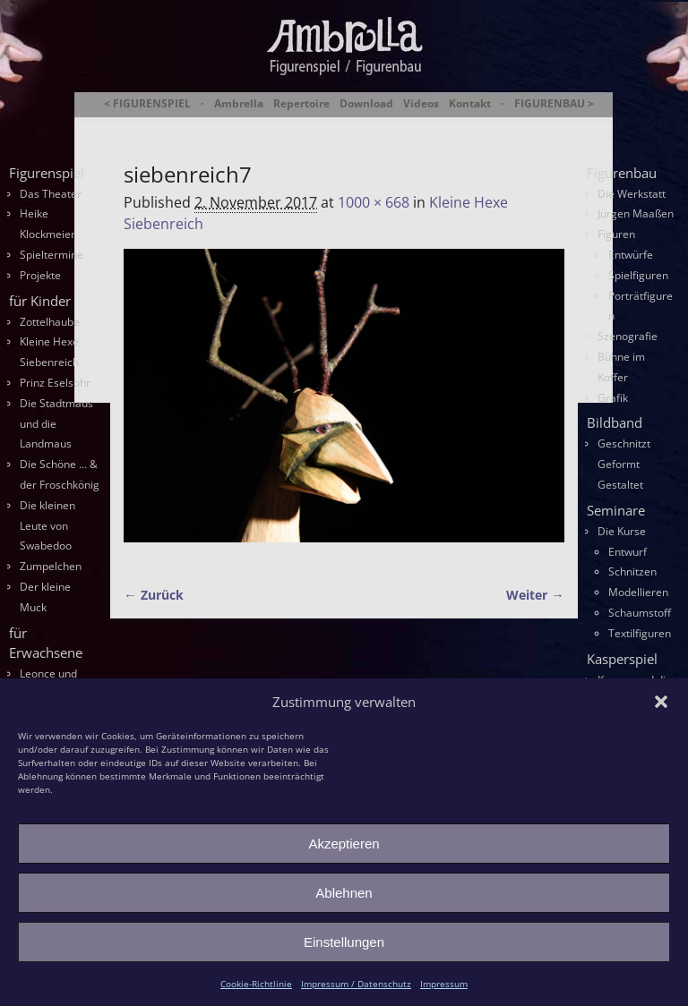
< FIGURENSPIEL (147, 104)
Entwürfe (630, 254)
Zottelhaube (50, 321)
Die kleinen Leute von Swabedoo (47, 526)
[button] (661, 702)
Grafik (613, 397)
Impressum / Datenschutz (356, 983)
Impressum (444, 983)
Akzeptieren (343, 843)
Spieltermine (51, 254)
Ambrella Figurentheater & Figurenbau (364, 126)
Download (366, 104)
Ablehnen (343, 892)
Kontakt (470, 104)
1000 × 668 (373, 202)
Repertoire (301, 104)
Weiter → (534, 594)
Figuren (616, 234)
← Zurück (153, 594)
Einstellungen (344, 942)
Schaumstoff (639, 612)
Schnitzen (632, 571)
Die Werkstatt (632, 193)
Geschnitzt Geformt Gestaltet (624, 464)
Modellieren (638, 592)
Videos (421, 104)
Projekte (40, 275)
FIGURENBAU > (554, 104)
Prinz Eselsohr (55, 382)
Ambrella (238, 104)
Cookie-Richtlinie (256, 983)
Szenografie (628, 336)
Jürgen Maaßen (636, 213)
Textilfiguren (639, 633)
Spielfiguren (638, 275)
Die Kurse (622, 531)
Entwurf (627, 551)
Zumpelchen (51, 566)
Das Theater (51, 193)
